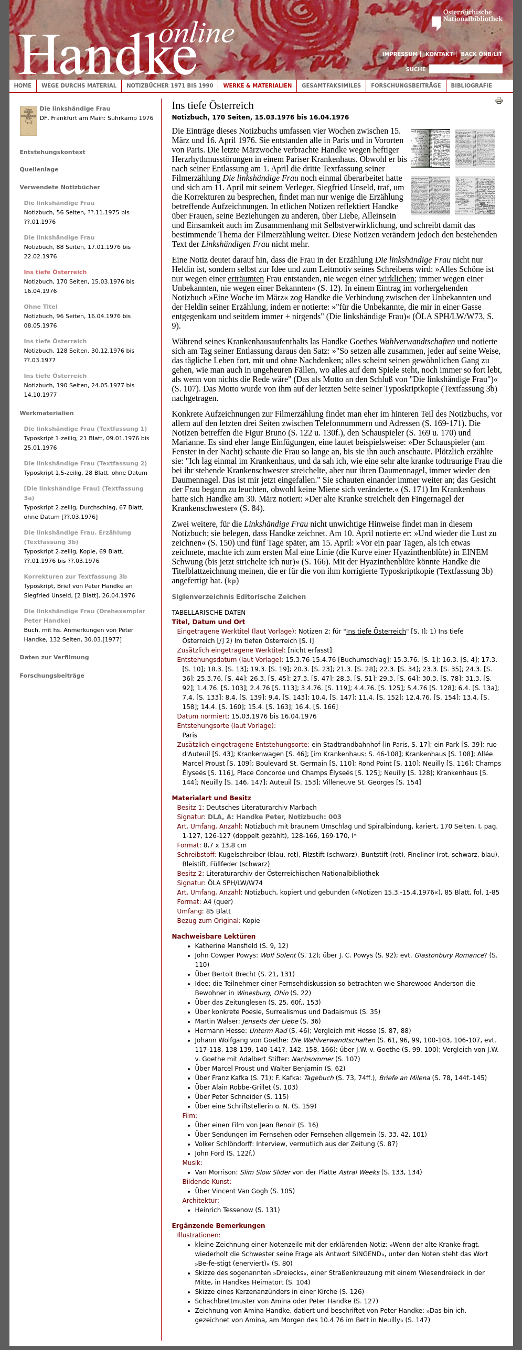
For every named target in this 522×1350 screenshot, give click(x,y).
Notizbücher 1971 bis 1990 (169, 86)
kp (231, 581)
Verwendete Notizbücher (60, 187)
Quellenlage (39, 169)
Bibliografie (472, 86)
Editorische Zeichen (271, 597)
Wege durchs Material (78, 86)
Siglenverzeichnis (203, 597)
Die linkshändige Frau (75, 108)
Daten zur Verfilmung (54, 657)
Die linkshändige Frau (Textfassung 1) (85, 429)
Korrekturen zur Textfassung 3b (75, 576)
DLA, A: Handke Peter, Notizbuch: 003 (275, 817)
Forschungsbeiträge (406, 86)
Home (23, 86)
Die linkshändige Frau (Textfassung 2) (85, 463)
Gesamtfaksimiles (331, 86)
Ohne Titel (41, 306)
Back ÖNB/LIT (482, 54)
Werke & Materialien (257, 86)
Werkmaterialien (47, 413)
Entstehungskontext (53, 152)
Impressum (400, 54)
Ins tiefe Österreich (55, 272)
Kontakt (439, 54)
